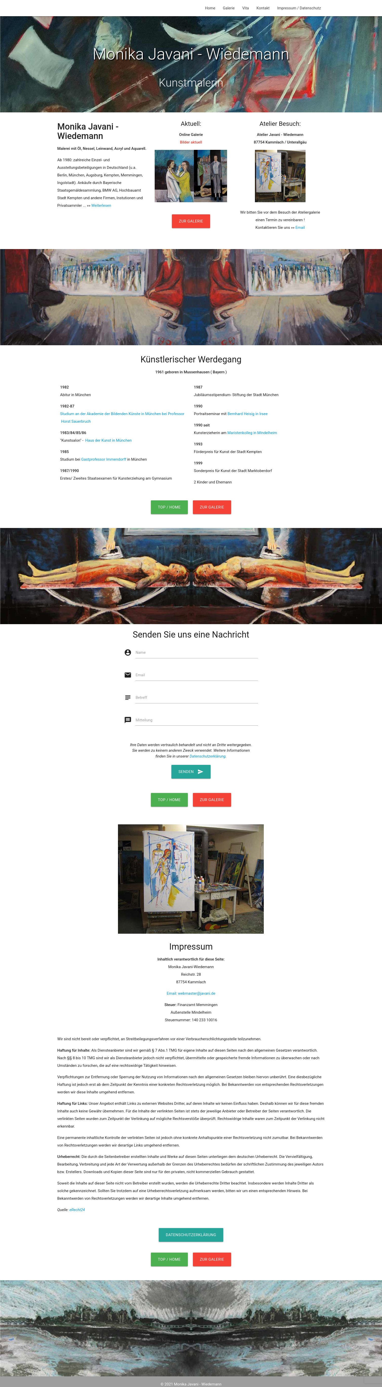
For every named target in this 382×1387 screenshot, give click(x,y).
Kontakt (263, 8)
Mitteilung (143, 720)
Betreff (141, 697)
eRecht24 (77, 1210)
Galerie (229, 8)
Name (140, 652)
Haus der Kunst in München (108, 440)
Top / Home (169, 507)
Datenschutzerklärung (208, 756)
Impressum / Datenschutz (299, 8)
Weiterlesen (101, 205)
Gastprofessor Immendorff (103, 459)
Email (300, 227)
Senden (191, 772)
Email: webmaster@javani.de (191, 993)
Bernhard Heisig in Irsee (248, 414)
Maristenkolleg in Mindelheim (252, 433)
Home (210, 8)
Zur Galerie (191, 221)
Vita (245, 8)
